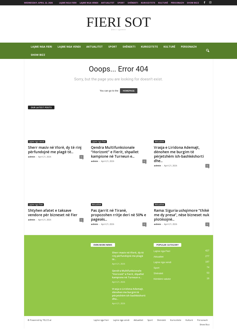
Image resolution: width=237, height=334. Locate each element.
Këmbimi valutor (162, 278)
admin (31, 156)
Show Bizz (193, 2)
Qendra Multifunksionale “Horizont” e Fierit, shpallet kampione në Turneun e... (115, 152)
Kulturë (163, 2)
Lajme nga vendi (89, 2)
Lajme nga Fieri (68, 2)
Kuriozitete (148, 2)
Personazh (177, 2)
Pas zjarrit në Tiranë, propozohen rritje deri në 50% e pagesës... (118, 215)
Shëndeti (133, 2)
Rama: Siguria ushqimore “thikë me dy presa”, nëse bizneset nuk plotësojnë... (181, 215)
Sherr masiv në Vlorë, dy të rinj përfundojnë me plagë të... (54, 149)
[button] (207, 51)
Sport (121, 2)
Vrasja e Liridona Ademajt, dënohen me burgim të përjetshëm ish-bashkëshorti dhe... (179, 154)
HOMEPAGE (128, 91)
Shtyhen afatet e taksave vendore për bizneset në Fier (52, 212)
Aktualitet (107, 2)
